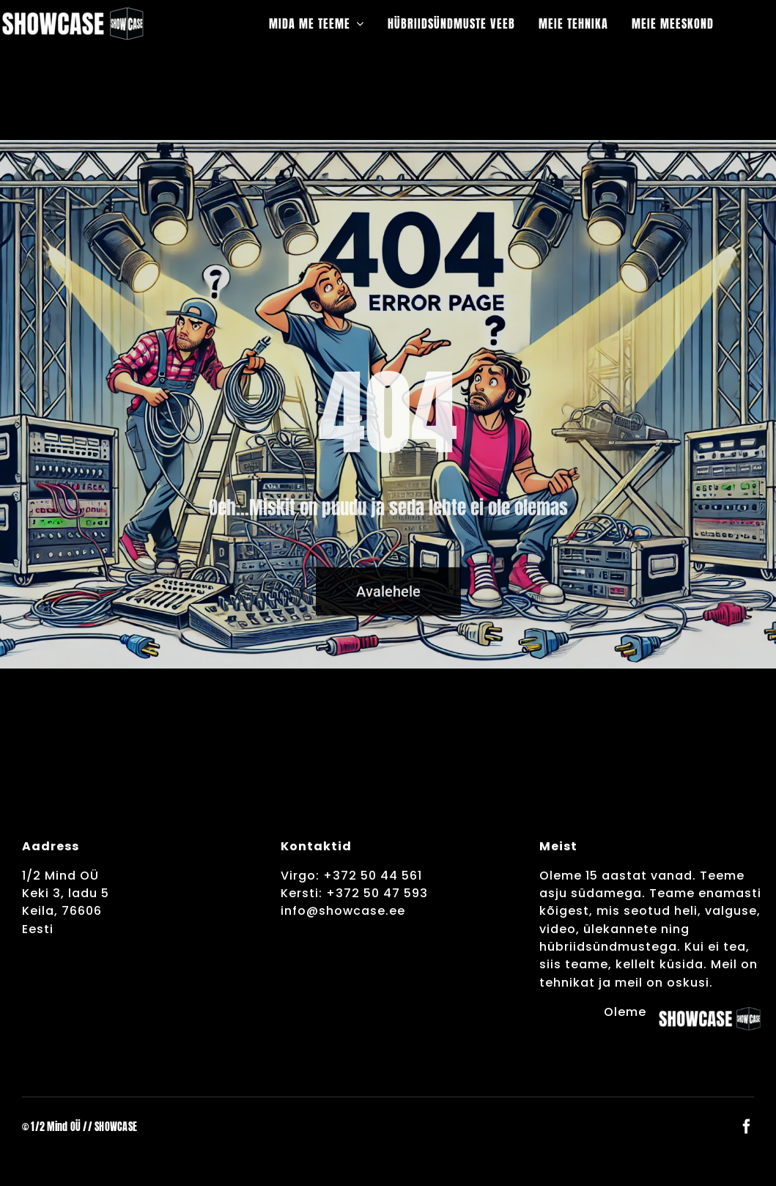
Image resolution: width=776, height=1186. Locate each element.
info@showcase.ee (343, 910)
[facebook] (746, 1126)
